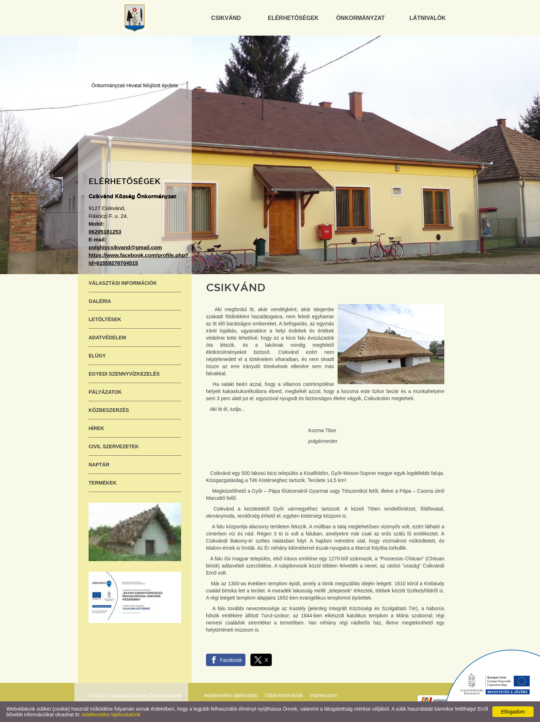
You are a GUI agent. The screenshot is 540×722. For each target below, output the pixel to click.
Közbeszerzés (109, 410)
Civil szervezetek (114, 446)
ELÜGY (97, 356)
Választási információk (123, 283)
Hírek (96, 428)
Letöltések (105, 319)
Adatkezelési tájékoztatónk (111, 714)
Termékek (103, 483)
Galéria (100, 301)
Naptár (99, 464)
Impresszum (323, 695)
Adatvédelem (107, 337)
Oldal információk (284, 695)
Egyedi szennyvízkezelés (124, 374)
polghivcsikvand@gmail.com (125, 247)
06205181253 (105, 232)
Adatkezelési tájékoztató (231, 695)
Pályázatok (105, 392)
